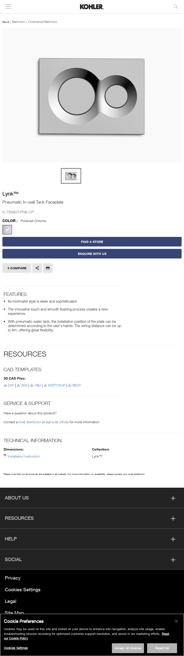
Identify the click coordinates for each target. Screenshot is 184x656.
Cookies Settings (22, 589)
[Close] (176, 622)
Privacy (13, 577)
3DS (24, 385)
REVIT (76, 385)
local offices (60, 422)
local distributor (30, 422)
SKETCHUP (56, 385)
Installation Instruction (24, 456)
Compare (18, 268)
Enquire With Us (92, 254)
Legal (10, 601)
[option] (92, 95)
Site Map (14, 612)
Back (5, 22)
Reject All (162, 649)
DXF (11, 385)
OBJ (38, 385)
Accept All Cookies (128, 649)
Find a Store (92, 242)
